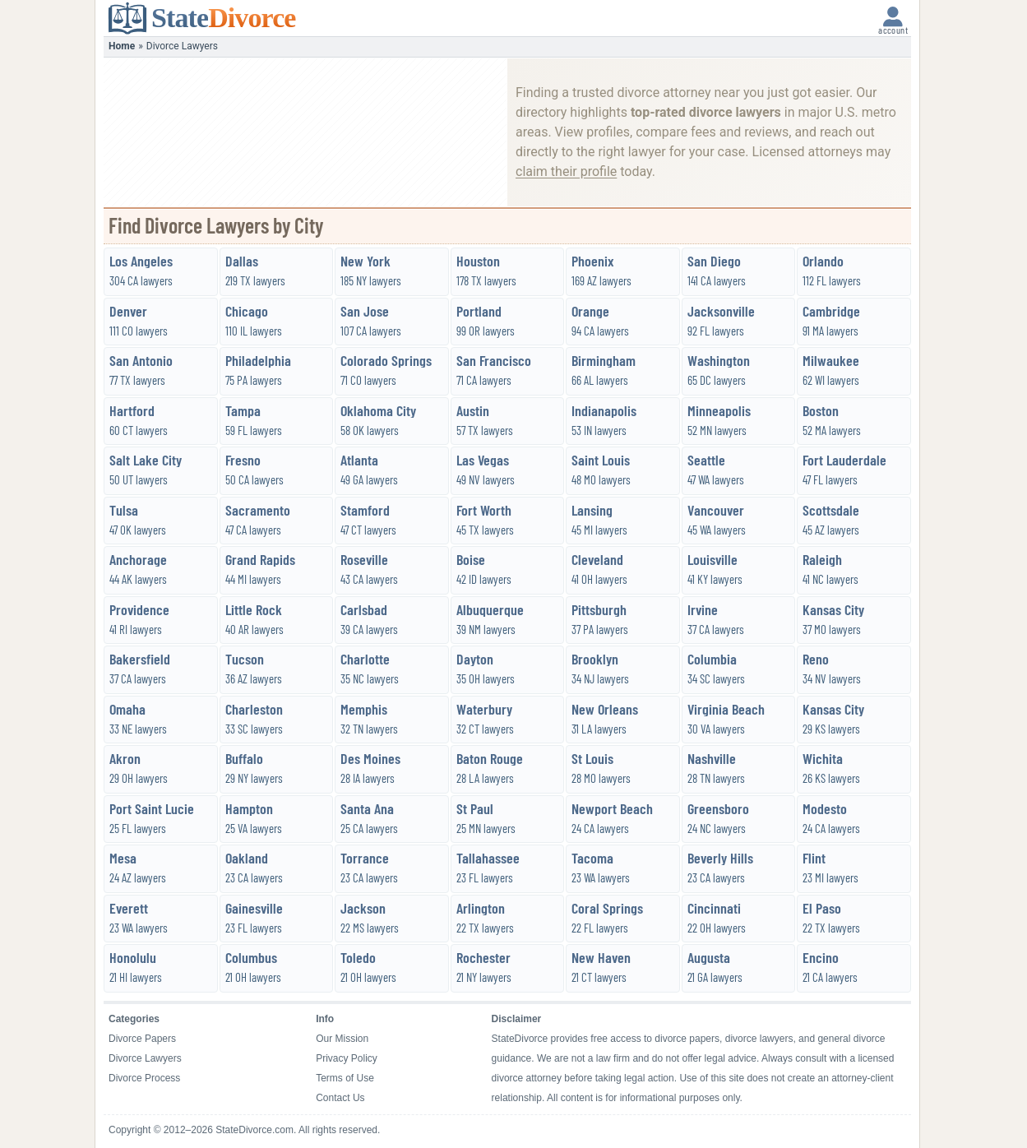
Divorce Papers (142, 1038)
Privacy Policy (346, 1058)
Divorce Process (144, 1078)
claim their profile (566, 171)
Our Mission (342, 1038)
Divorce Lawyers (145, 1058)
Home (122, 46)
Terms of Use (345, 1078)
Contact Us (340, 1098)
